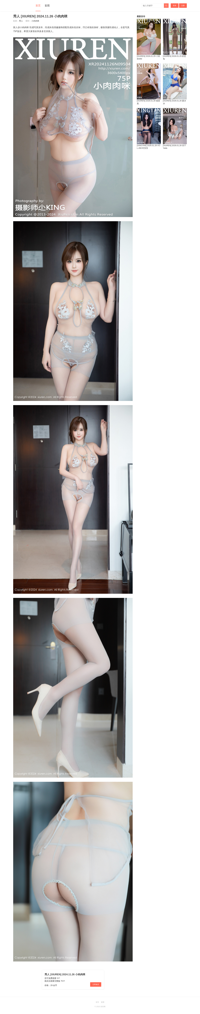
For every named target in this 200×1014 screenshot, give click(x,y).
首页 (38, 5)
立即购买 (95, 984)
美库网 (102, 1007)
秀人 (21, 21)
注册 (183, 6)
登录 (174, 6)
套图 (47, 5)
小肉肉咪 (35, 21)
